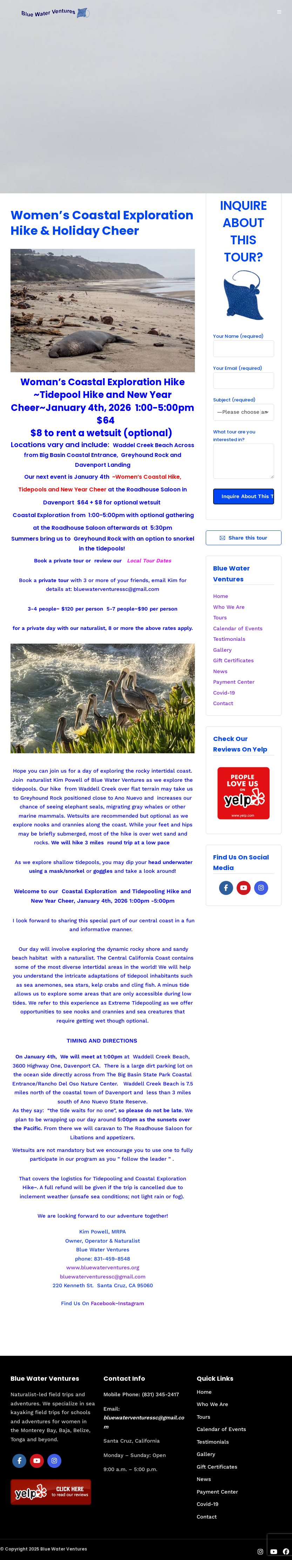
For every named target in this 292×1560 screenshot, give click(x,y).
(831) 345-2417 (160, 1394)
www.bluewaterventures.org (102, 1267)
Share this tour (243, 538)
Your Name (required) (243, 342)
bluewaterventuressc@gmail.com (116, 589)
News (220, 671)
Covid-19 (224, 693)
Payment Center (233, 682)
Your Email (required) (243, 374)
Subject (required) (243, 406)
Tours (220, 617)
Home (220, 596)
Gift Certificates (233, 660)
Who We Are (229, 607)
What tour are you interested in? (243, 454)
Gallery (222, 650)
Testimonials (229, 639)
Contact (223, 703)
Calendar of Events (238, 628)
